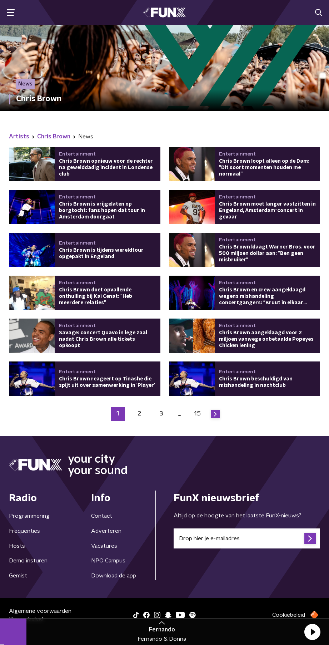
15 (197, 413)
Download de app (113, 575)
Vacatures (104, 546)
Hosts (17, 546)
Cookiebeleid (288, 615)
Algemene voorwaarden (40, 611)
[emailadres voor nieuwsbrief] (247, 538)
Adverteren (106, 531)
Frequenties (24, 531)
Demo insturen (28, 560)
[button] (312, 631)
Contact (101, 516)
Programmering (29, 516)
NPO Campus (108, 560)
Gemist (18, 575)
